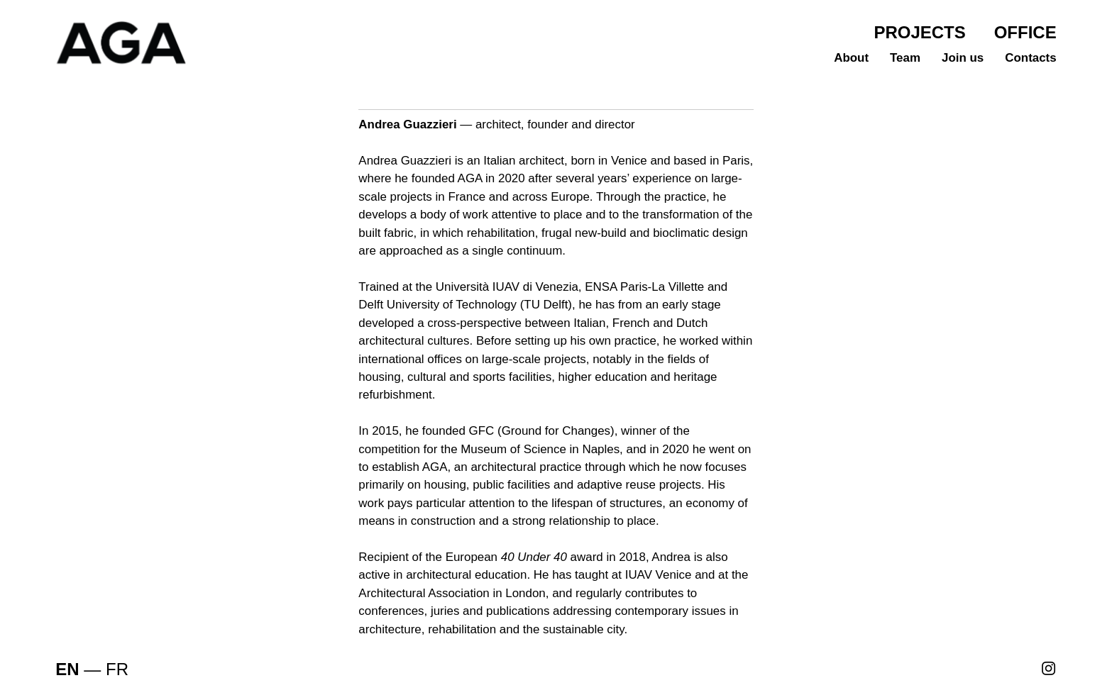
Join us (963, 58)
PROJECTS (919, 32)
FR (117, 669)
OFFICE (1025, 32)
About (851, 58)
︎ (1048, 669)
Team (905, 58)
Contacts (1030, 58)
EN (67, 669)
